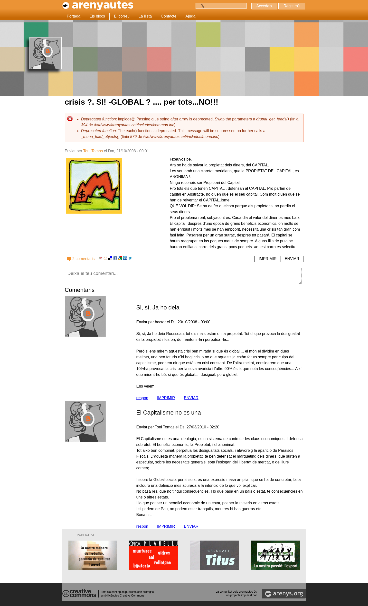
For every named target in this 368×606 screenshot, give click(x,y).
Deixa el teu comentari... (183, 276)
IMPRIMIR (268, 259)
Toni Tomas (93, 151)
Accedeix (264, 6)
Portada (73, 16)
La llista (145, 16)
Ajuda (190, 16)
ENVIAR (292, 259)
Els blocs (97, 16)
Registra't (291, 6)
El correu (122, 16)
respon (142, 398)
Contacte (168, 16)
